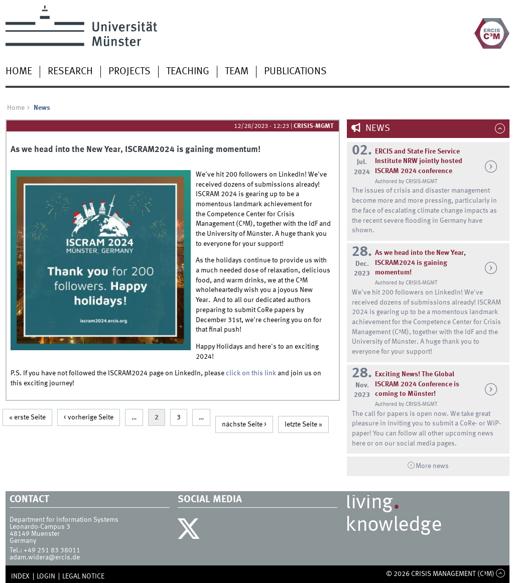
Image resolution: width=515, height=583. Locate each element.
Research (70, 72)
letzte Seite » (303, 424)
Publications (295, 72)
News (376, 128)
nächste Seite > (244, 424)
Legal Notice (83, 576)
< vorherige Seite (88, 417)
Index (20, 576)
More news (432, 466)
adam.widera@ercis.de (45, 557)
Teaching (187, 72)
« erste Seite (27, 417)
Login (46, 576)
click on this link (252, 373)
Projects (129, 72)
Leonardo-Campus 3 (40, 526)
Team (236, 72)
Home (19, 72)
